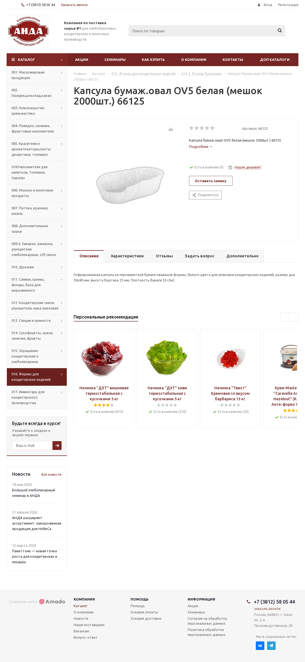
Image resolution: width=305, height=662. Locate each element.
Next (293, 317)
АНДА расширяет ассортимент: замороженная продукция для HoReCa (36, 523)
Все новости (51, 474)
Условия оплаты (144, 612)
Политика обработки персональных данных (207, 632)
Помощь (140, 599)
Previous (285, 317)
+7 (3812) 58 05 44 (40, 5)
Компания (84, 599)
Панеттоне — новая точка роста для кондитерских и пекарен (34, 556)
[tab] (200, 146)
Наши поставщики (89, 625)
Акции (81, 59)
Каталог (26, 59)
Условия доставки (146, 618)
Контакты (233, 59)
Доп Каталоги (275, 59)
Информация (201, 599)
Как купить (153, 59)
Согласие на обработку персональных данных (207, 620)
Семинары (115, 59)
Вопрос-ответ (86, 637)
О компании (193, 59)
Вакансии (81, 631)
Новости (81, 618)
